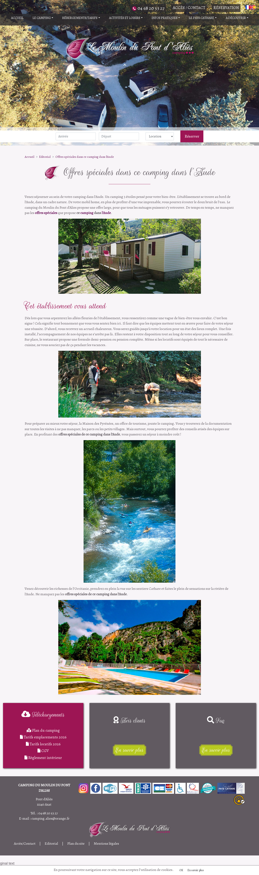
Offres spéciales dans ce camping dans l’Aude (84, 157)
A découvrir (237, 18)
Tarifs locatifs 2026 (43, 744)
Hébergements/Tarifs (81, 18)
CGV (43, 750)
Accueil (17, 18)
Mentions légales (106, 843)
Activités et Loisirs (126, 18)
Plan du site (76, 843)
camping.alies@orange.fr (50, 818)
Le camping (43, 18)
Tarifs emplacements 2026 (43, 737)
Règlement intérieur (43, 757)
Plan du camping (43, 730)
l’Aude (106, 212)
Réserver (192, 136)
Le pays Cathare (203, 18)
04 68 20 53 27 (48, 813)
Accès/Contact (24, 843)
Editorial (45, 157)
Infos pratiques (166, 18)
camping (86, 212)
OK (181, 870)
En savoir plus (195, 870)
